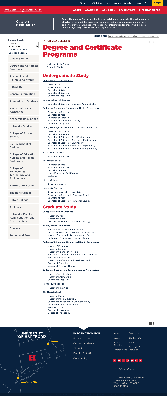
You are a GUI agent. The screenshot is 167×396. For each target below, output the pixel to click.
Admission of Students (24, 101)
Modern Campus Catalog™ (113, 394)
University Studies (21, 126)
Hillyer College (19, 200)
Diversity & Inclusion (135, 348)
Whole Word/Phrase (19, 50)
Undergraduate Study (57, 64)
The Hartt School (20, 192)
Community (80, 358)
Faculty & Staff (82, 353)
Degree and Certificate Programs (24, 67)
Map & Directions (118, 343)
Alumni (77, 348)
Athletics (15, 207)
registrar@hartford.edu (83, 27)
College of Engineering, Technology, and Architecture (20, 173)
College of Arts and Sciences (22, 135)
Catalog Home (19, 58)
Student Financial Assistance (21, 110)
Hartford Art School (22, 185)
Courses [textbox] (12, 43)
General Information (22, 94)
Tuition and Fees (20, 235)
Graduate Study (54, 67)
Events (116, 338)
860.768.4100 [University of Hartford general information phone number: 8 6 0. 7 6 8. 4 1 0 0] (120, 386)
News (116, 333)
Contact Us (135, 338)
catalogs (47, 394)
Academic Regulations (24, 118)
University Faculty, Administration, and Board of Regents (22, 217)
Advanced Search (17, 53)
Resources (16, 86)
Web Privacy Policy (123, 369)
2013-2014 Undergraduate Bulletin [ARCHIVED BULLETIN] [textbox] (134, 36)
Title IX (133, 342)
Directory (134, 333)
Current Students (83, 343)
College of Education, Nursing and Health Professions (23, 158)
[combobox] (133, 36)
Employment (120, 350)
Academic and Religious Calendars (22, 78)
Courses (15, 228)
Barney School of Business (20, 146)
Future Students (83, 338)
